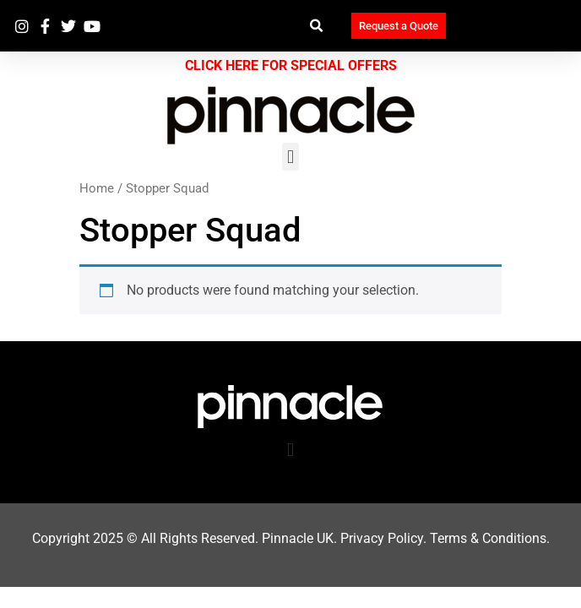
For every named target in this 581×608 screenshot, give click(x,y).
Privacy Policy (381, 538)
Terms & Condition (485, 538)
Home (96, 188)
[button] (317, 26)
